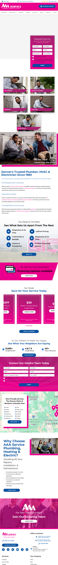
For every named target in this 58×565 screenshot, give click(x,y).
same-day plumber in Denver (17, 186)
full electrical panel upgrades (22, 211)
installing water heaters (29, 188)
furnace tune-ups (14, 199)
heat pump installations (26, 199)
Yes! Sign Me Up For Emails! (40, 56)
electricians (33, 209)
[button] (29, 312)
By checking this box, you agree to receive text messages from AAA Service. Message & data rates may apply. (43, 60)
